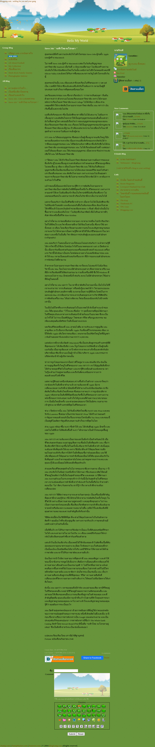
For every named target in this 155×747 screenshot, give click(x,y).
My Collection (14, 66)
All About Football (16, 63)
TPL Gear (124, 207)
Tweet (106, 657)
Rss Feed (120, 73)
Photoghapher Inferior (17, 76)
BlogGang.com (55, 745)
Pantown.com (35, 745)
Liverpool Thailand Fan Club (132, 187)
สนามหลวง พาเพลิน (129, 190)
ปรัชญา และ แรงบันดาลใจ (20, 53)
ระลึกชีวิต (12, 59)
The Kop (124, 200)
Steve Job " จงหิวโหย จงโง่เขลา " (23, 102)
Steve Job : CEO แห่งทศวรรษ (21, 99)
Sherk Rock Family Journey (20, 73)
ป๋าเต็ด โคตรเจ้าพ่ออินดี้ (131, 180)
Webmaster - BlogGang (130, 163)
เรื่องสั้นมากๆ (14, 69)
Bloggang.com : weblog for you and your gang (18, 1)
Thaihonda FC (126, 203)
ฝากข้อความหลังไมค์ (126, 69)
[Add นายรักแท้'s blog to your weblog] (133, 168)
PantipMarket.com (19, 745)
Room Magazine (127, 183)
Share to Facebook (92, 658)
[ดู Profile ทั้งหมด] (137, 64)
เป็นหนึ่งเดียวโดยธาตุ (18, 92)
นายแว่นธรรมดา (128, 159)
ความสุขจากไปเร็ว (17, 88)
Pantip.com (5, 745)
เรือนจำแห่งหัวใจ (16, 95)
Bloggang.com (126, 210)
